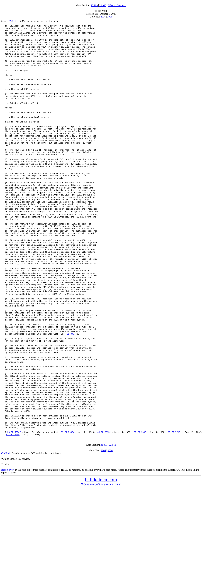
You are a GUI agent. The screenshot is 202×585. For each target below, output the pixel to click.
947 (72, 395)
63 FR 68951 (104, 513)
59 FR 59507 (14, 513)
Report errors (8, 551)
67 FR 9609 (140, 513)
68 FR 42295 (12, 515)
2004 (103, 16)
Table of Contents (117, 5)
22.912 (102, 5)
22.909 (94, 5)
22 (10, 21)
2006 (109, 16)
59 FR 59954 (67, 513)
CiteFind (5, 534)
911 (14, 21)
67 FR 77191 (174, 513)
